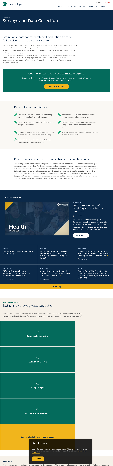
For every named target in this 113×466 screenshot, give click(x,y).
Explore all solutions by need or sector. (70, 346)
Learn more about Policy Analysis (14, 346)
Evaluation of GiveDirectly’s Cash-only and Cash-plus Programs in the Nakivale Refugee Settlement (94, 276)
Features (97, 449)
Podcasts (97, 452)
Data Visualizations (101, 443)
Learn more (81, 237)
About (103, 6)
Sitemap (83, 461)
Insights (82, 6)
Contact (107, 3)
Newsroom (93, 6)
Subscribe (10, 448)
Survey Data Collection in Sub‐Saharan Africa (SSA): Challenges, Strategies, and (94, 255)
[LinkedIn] (11, 455)
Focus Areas (70, 440)
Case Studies (99, 440)
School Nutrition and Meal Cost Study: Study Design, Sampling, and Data (55, 275)
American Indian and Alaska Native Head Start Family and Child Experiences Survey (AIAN (55, 256)
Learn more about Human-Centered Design (42, 346)
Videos (96, 454)
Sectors (61, 6)
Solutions (72, 6)
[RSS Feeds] (18, 455)
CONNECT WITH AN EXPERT (56, 87)
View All (56, 289)
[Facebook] (8, 455)
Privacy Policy (93, 461)
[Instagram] (15, 455)
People (83, 446)
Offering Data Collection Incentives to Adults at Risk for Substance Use (18, 275)
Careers (98, 3)
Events (84, 443)
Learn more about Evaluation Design (99, 320)
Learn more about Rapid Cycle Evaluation (70, 320)
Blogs (96, 437)
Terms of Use (105, 461)
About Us (69, 437)
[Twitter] (4, 455)
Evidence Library (100, 446)
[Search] (109, 6)
